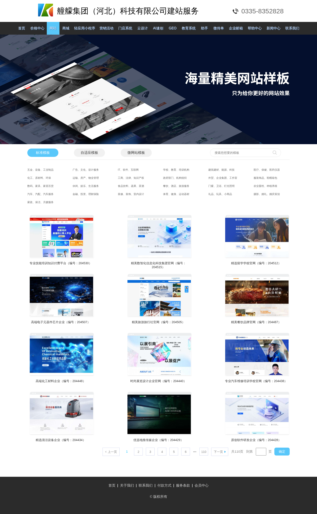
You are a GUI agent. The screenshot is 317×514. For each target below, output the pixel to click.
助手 (204, 28)
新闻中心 (273, 28)
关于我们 (127, 485)
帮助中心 (255, 28)
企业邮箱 (236, 28)
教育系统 (189, 28)
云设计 (142, 28)
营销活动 (106, 28)
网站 (53, 28)
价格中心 (37, 28)
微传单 (218, 28)
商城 (65, 28)
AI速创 (158, 28)
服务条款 (183, 485)
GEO (173, 28)
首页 (21, 28)
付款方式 (164, 485)
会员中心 (202, 485)
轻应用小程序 (84, 28)
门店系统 (125, 28)
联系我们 (292, 28)
